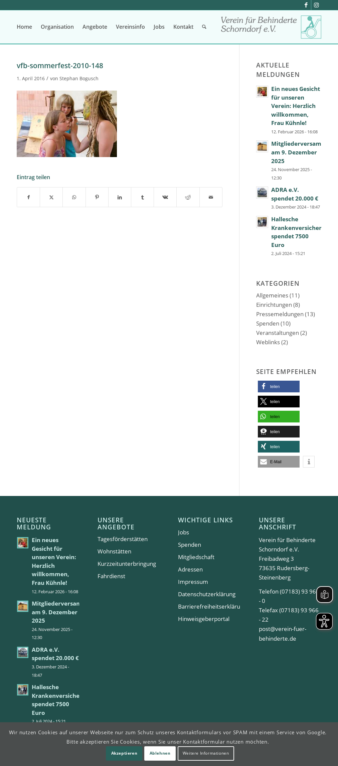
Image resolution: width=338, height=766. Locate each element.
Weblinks (268, 342)
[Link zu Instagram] (316, 5)
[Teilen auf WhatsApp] (74, 197)
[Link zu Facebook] (306, 5)
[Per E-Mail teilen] (211, 197)
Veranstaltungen (277, 333)
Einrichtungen (274, 304)
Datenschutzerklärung (206, 594)
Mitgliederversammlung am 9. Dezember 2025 (66, 612)
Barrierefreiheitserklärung (209, 606)
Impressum (193, 582)
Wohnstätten (114, 551)
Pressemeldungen (280, 314)
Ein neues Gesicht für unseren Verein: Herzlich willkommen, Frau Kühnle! (295, 106)
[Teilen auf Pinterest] (97, 197)
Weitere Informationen (206, 753)
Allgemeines (272, 295)
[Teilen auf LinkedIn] (120, 197)
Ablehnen (160, 753)
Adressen (190, 569)
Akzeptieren (124, 753)
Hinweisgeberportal (203, 619)
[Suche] (204, 26)
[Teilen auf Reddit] (188, 197)
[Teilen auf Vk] (165, 197)
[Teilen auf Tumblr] (142, 197)
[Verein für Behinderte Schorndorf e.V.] (271, 29)
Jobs (183, 532)
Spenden (267, 323)
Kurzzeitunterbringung (127, 563)
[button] (279, 386)
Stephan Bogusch (79, 78)
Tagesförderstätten (123, 539)
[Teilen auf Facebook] (28, 197)
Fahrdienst (111, 576)
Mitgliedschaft (196, 557)
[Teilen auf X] (51, 197)
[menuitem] (24, 26)
